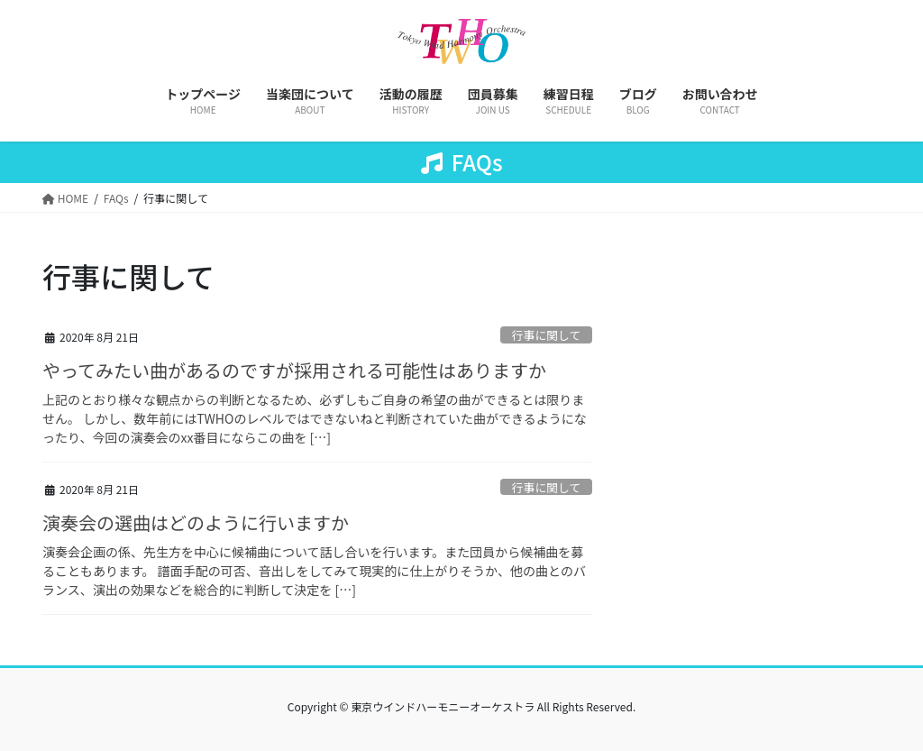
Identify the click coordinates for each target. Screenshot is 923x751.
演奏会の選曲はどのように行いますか (195, 522)
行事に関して (546, 334)
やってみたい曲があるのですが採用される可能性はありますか (294, 370)
